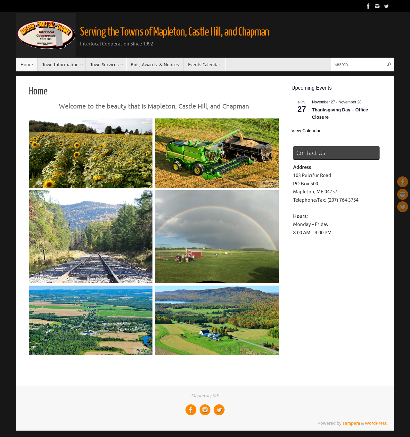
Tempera (351, 423)
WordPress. (376, 423)
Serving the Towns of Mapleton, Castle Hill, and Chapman (174, 32)
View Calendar (306, 130)
